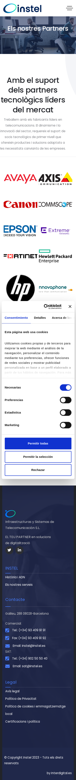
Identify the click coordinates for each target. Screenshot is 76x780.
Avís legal (12, 691)
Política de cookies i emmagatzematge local (35, 710)
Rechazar (38, 470)
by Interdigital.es (59, 773)
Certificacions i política (22, 721)
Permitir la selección (38, 456)
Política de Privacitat (20, 699)
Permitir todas (38, 443)
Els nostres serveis (19, 585)
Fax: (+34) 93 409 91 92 (29, 638)
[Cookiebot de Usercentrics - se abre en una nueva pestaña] (46, 306)
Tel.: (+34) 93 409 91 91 (29, 630)
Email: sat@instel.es (27, 666)
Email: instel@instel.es (29, 646)
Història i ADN (15, 577)
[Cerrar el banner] (70, 306)
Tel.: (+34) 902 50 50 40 (29, 658)
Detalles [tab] (40, 317)
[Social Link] (9, 550)
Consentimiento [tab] (16, 317)
